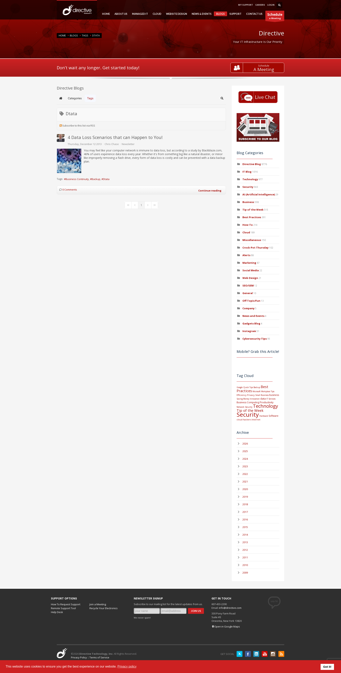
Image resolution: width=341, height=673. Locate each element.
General (247, 293)
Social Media (250, 270)
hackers (247, 419)
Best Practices (251, 217)
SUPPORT (234, 14)
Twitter (239, 654)
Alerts (246, 255)
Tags (85, 35)
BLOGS (219, 14)
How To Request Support (65, 604)
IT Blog (247, 171)
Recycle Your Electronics (103, 608)
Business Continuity (77, 179)
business (274, 395)
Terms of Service (99, 657)
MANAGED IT (139, 14)
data (263, 398)
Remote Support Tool (63, 608)
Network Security (244, 407)
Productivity (267, 402)
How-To (247, 225)
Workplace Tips (267, 391)
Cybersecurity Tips (254, 338)
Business (248, 202)
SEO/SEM (248, 285)
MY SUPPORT (245, 4)
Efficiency (242, 395)
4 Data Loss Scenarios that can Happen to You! (115, 137)
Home (62, 35)
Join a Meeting (97, 604)
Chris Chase (112, 144)
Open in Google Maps (226, 626)
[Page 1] (141, 205)
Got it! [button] (327, 666)
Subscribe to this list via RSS (78, 125)
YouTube (265, 654)
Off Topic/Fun (251, 300)
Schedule (263, 65)
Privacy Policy (79, 657)
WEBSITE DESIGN (175, 14)
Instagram (249, 331)
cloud (239, 419)
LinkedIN (256, 654)
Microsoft (257, 391)
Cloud (246, 232)
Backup (96, 179)
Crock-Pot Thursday (255, 247)
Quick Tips (248, 387)
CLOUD (155, 14)
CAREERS (260, 4)
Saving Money (243, 398)
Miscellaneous (251, 240)
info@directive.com (230, 608)
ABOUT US (119, 14)
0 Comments (69, 189)
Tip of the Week (252, 209)
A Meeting (264, 69)
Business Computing (248, 402)
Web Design (250, 278)
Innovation (255, 398)
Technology (250, 179)
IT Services (270, 398)
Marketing (249, 262)
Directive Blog (251, 164)
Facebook (248, 654)
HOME (105, 14)
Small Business (262, 395)
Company (248, 308)
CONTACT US (254, 14)
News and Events (253, 316)
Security (247, 187)
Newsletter (128, 144)
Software (273, 415)
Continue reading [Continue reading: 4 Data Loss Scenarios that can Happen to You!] (209, 190)
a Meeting (274, 16)
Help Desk (57, 612)
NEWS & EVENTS (200, 14)
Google (240, 387)
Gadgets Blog (251, 323)
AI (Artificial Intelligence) (258, 194)
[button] (222, 98)
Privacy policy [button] (126, 666)
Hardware (263, 416)
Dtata (106, 179)
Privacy (251, 395)
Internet (256, 419)
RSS (281, 654)
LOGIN (271, 4)
